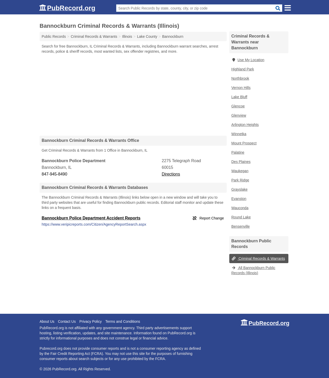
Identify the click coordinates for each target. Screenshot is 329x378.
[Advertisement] (133, 95)
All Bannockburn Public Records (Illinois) (253, 270)
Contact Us (67, 321)
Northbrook (240, 78)
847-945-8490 (54, 174)
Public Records (54, 36)
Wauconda (239, 208)
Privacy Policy (90, 321)
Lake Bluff (239, 97)
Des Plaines (241, 162)
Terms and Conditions (122, 321)
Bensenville (240, 226)
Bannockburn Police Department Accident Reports (91, 218)
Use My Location (247, 60)
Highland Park (242, 69)
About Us (47, 321)
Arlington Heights (245, 125)
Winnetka (238, 134)
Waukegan (239, 171)
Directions (171, 174)
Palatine (237, 152)
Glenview (238, 115)
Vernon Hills (241, 88)
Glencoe (238, 106)
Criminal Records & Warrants (258, 258)
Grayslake (239, 189)
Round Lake (241, 217)
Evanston (238, 199)
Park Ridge (240, 180)
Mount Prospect (244, 143)
